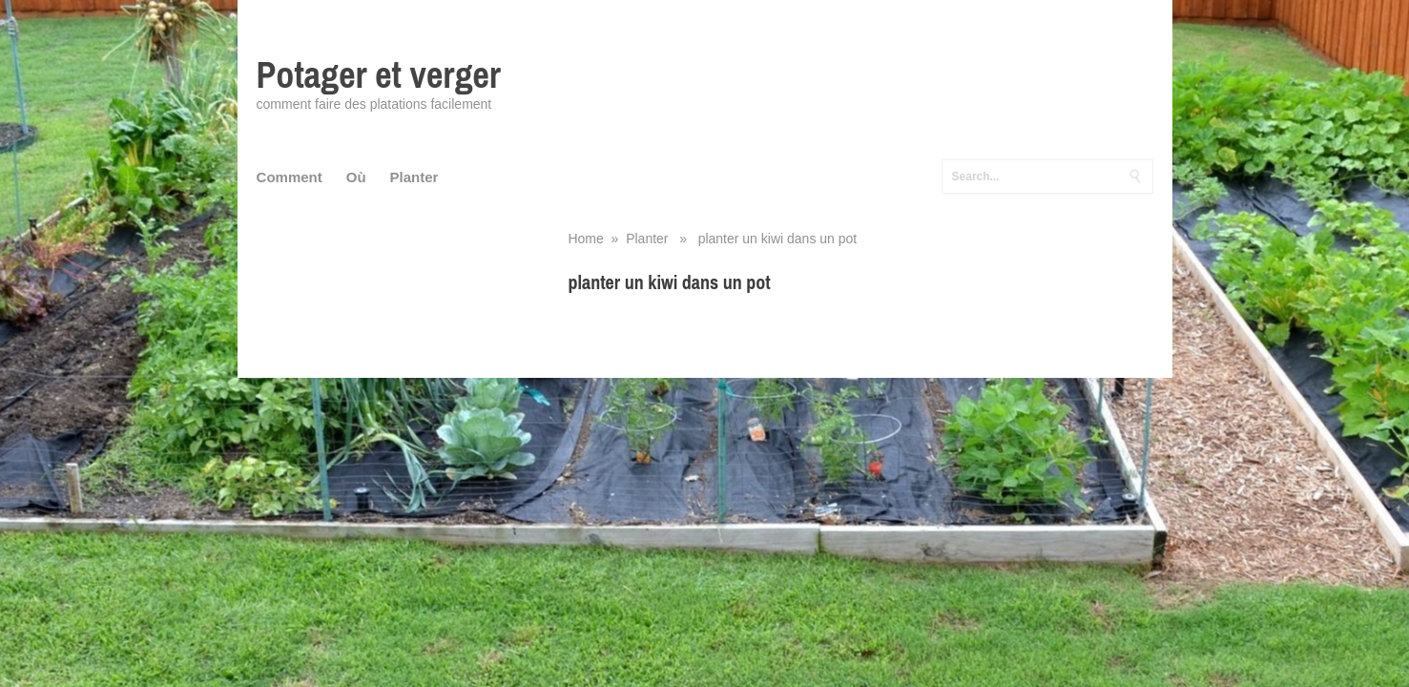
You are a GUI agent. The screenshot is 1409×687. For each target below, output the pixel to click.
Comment (289, 177)
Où (356, 177)
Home (585, 238)
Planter (414, 177)
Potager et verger (379, 75)
